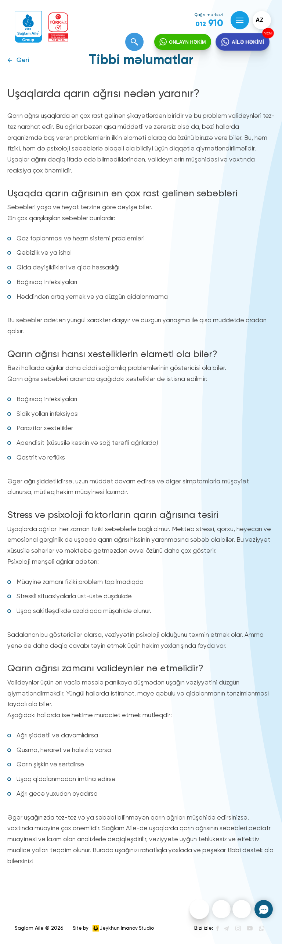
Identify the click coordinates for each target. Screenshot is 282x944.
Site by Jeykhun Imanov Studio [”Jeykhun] (113, 928)
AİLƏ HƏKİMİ (247, 42)
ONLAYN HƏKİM (187, 42)
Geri (23, 60)
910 (209, 23)
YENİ (267, 33)
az (259, 20)
